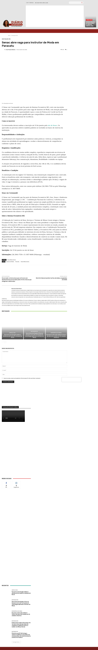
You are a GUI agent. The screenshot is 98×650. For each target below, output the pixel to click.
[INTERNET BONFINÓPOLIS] (16, 538)
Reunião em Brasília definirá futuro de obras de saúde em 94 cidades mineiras (56, 336)
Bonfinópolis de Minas (17, 611)
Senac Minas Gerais (11, 259)
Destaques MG (14, 35)
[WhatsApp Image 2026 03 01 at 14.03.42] (16, 452)
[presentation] (71, 379)
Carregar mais (16, 642)
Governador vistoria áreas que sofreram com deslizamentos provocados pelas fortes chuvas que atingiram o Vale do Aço (16, 279)
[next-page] (5, 342)
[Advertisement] (55, 16)
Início (9, 35)
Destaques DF (15, 631)
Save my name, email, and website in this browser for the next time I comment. (22, 378)
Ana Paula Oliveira (10, 49)
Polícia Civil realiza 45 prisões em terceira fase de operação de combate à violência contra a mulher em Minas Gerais (21, 625)
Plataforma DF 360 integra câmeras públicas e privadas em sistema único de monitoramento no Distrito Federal (21, 635)
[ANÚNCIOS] (16, 571)
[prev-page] (3, 342)
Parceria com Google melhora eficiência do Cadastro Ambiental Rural (90, 24)
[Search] (81, 2)
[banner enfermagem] (16, 505)
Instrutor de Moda (10, 261)
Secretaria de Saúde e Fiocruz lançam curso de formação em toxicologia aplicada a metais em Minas (34, 335)
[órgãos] (16, 396)
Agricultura (89, 20)
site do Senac (52, 125)
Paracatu (17, 261)
